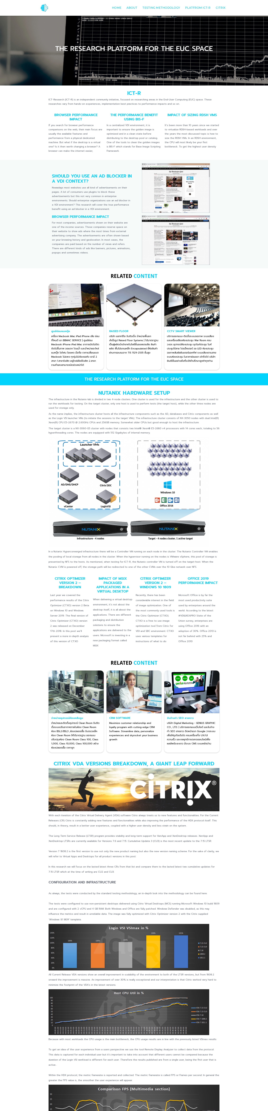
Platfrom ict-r (198, 7)
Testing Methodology (161, 7)
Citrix (221, 7)
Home (116, 7)
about (131, 7)
